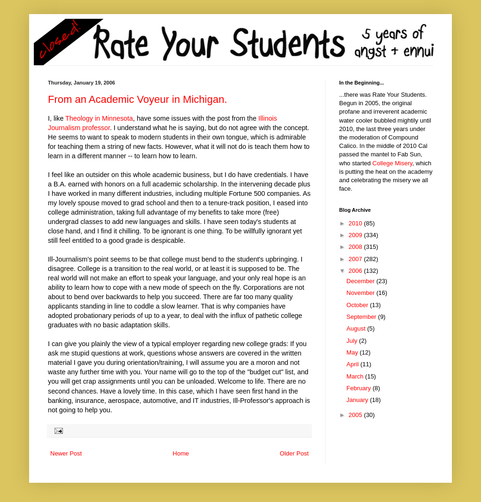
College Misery (392, 163)
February (360, 388)
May (353, 352)
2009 (356, 235)
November (362, 292)
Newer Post (66, 453)
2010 (356, 223)
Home (181, 453)
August (357, 328)
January (358, 399)
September (362, 316)
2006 (356, 270)
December (362, 281)
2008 (356, 246)
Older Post (294, 453)
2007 (356, 259)
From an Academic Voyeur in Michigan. (137, 99)
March (356, 376)
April (354, 364)
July (353, 340)
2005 (356, 414)
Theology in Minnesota (99, 118)
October (358, 305)
